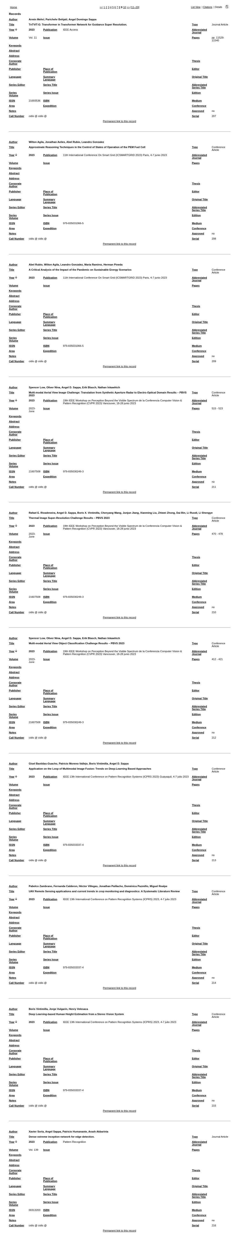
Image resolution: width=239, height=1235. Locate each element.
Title (11, 24)
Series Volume (13, 94)
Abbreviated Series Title (199, 86)
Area (12, 105)
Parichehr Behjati (56, 19)
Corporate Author (15, 62)
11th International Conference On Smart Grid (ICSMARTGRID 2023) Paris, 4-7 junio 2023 (115, 155)
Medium (197, 100)
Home (13, 7)
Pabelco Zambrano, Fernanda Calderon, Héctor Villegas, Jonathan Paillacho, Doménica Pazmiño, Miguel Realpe (98, 886)
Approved (198, 111)
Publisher (15, 68)
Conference (199, 105)
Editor (195, 68)
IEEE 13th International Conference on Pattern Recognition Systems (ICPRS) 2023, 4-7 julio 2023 (119, 899)
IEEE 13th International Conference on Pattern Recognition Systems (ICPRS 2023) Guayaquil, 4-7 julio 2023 (126, 776)
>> (128, 7)
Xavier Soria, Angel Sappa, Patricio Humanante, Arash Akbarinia (68, 1131)
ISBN (46, 100)
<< (101, 7)
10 (124, 7)
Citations (207, 7)
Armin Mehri (36, 19)
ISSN (12, 100)
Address (14, 55)
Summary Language (49, 78)
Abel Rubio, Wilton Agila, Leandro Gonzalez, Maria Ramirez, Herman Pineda (76, 264)
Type (195, 24)
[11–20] (134, 7)
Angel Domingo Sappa (82, 19)
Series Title (50, 84)
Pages (196, 37)
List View (195, 7)
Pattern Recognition (74, 1141)
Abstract (14, 50)
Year (11, 29)
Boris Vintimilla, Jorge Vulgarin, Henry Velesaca (58, 1009)
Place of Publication (50, 70)
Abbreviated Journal (199, 31)
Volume (13, 37)
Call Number (16, 116)
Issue (46, 37)
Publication (50, 29)
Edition (196, 92)
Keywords (15, 45)
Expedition (49, 105)
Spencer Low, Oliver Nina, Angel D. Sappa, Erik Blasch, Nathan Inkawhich (74, 387)
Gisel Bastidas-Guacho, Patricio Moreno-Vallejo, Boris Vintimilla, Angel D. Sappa (79, 763)
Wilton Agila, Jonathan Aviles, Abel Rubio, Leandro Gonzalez (66, 142)
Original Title (200, 76)
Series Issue (50, 92)
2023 (32, 29)
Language (15, 76)
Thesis (196, 61)
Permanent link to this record (119, 121)
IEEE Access (70, 29)
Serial (195, 116)
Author (13, 19)
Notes (12, 111)
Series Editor (17, 84)
